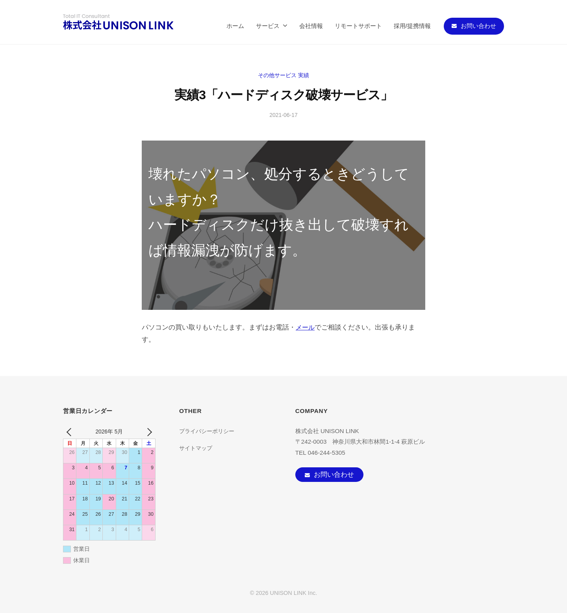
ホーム (235, 25)
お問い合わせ (478, 25)
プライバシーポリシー (208, 431)
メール (306, 327)
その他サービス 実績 (283, 75)
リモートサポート (358, 25)
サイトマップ (197, 447)
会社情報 (311, 25)
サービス (268, 25)
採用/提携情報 (412, 25)
